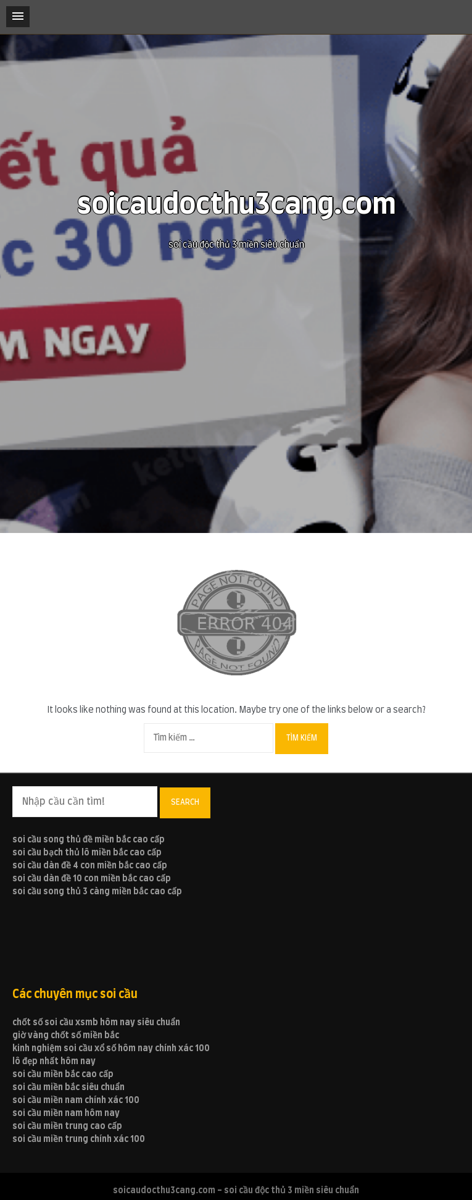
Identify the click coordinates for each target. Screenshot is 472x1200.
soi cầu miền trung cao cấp (67, 1126)
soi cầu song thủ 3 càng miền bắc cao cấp (97, 891)
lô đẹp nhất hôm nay (54, 1061)
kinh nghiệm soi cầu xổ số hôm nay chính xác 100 (111, 1048)
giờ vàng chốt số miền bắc (65, 1035)
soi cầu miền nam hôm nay (66, 1113)
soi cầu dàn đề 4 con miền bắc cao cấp (89, 866)
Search (185, 802)
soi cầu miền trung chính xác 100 (78, 1139)
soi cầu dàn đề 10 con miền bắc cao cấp (91, 879)
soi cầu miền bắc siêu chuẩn (68, 1087)
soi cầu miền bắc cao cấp (63, 1074)
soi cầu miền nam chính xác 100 (75, 1100)
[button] (18, 16)
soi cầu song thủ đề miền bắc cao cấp (88, 840)
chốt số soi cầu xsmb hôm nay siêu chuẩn (96, 1022)
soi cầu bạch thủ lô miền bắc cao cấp (87, 853)
